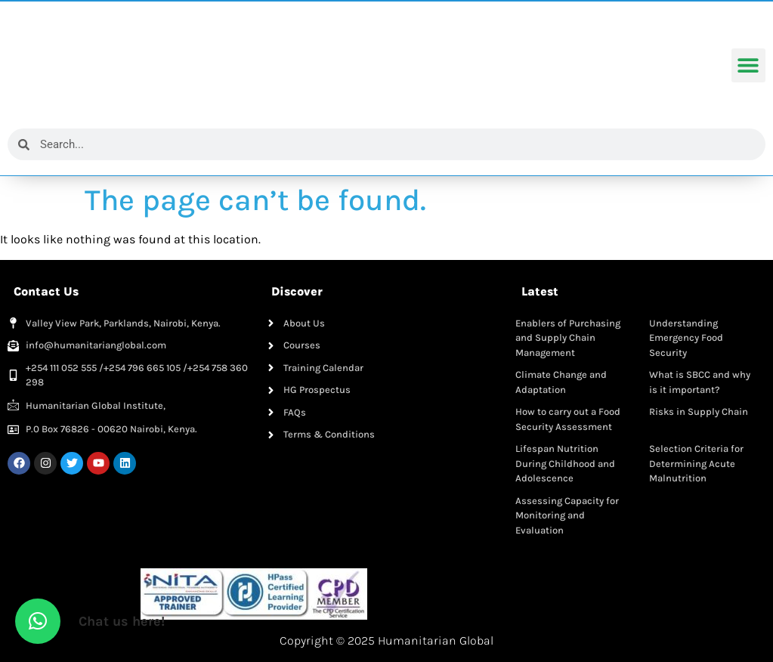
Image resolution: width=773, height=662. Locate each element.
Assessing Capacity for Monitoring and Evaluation (567, 515)
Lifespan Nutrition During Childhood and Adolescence (565, 463)
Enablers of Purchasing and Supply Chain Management (567, 337)
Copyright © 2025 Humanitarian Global (386, 640)
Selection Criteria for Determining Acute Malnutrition (696, 463)
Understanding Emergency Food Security (686, 337)
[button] (748, 66)
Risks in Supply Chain (698, 411)
